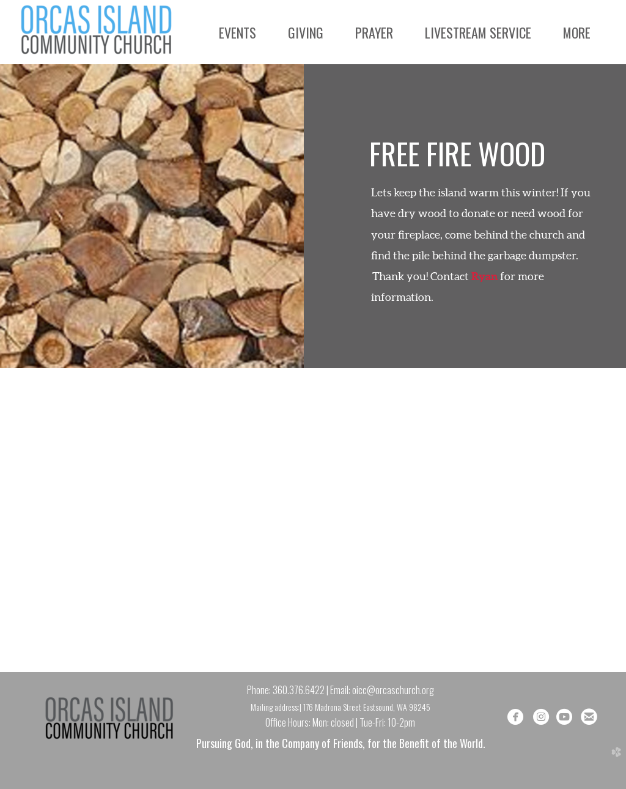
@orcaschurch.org (400, 690)
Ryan (484, 276)
